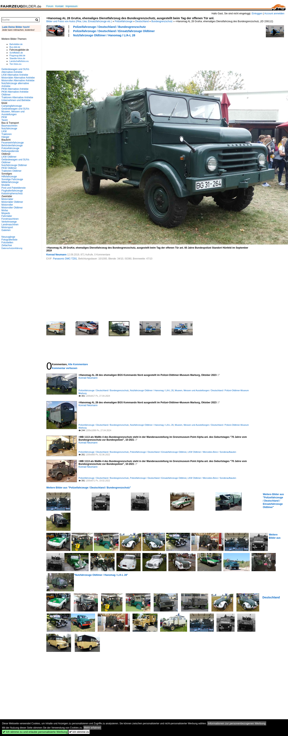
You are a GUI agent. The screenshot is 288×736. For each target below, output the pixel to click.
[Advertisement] (119, 53)
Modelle (5, 185)
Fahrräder (6, 216)
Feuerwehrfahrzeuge (12, 142)
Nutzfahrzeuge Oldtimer (14, 165)
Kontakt (59, 6)
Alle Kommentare (78, 364)
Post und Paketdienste (13, 187)
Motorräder (7, 199)
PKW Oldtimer (9, 168)
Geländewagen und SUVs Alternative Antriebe (15, 70)
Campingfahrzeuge (11, 106)
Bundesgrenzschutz (162, 21)
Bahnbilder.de (16, 44)
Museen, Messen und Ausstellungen (13, 113)
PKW (4, 117)
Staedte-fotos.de (17, 58)
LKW (4, 131)
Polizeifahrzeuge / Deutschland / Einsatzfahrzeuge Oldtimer (114, 31)
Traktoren (6, 134)
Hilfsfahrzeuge (9, 176)
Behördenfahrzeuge (12, 145)
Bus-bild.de (14, 47)
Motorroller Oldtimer (12, 207)
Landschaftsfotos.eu (19, 61)
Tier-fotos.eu (15, 64)
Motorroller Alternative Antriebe (17, 80)
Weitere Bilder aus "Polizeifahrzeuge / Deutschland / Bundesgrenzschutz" (88, 487)
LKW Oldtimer (9, 156)
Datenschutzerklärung (11, 248)
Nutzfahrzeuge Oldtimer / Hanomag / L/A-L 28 (104, 35)
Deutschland (142, 21)
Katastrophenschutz (12, 193)
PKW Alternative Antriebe (14, 89)
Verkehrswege (9, 221)
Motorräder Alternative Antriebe (18, 77)
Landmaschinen (10, 224)
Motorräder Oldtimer (12, 202)
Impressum (71, 6)
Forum (49, 6)
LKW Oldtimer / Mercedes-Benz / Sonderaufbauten (212, 452)
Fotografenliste (9, 239)
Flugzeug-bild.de (17, 55)
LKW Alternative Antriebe (14, 74)
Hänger (5, 137)
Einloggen (257, 13)
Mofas (4, 210)
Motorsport (7, 227)
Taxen (4, 120)
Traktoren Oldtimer (11, 170)
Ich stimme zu (79, 731)
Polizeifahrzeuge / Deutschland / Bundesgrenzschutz (109, 26)
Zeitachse (6, 245)
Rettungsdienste (10, 151)
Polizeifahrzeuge (124, 21)
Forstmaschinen (10, 218)
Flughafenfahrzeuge (12, 190)
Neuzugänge (8, 236)
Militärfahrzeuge (10, 182)
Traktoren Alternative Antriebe (17, 97)
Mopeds (5, 213)
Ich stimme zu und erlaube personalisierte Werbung (35, 731)
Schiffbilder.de (16, 52)
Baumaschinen (9, 125)
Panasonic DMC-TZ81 (65, 258)
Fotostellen (7, 242)
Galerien (5, 230)
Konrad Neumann (56, 254)
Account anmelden (274, 13)
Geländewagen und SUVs (15, 108)
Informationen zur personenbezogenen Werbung (237, 723)
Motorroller (7, 204)
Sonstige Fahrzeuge (12, 179)
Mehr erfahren (92, 727)
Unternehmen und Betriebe (15, 100)
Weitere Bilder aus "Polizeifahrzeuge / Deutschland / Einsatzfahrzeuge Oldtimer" (273, 501)
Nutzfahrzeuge (9, 128)
